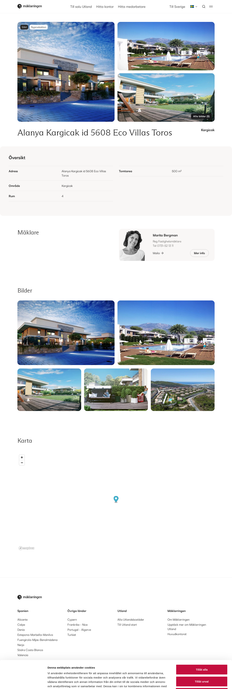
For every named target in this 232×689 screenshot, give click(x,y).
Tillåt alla (202, 641)
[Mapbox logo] (26, 548)
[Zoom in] (21, 457)
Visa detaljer (197, 681)
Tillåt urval (202, 653)
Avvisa (201, 665)
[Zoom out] (21, 462)
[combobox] (192, 6)
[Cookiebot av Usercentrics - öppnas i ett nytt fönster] (23, 682)
